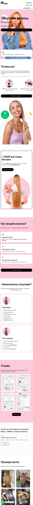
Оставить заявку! (17, 270)
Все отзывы (16, 414)
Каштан (21, 439)
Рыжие (12, 439)
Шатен (26, 439)
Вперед (5, 443)
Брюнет (7, 439)
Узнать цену (16, 29)
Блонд (16, 439)
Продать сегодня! (8, 169)
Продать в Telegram (17, 96)
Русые (2, 439)
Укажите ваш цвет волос (9, 437)
